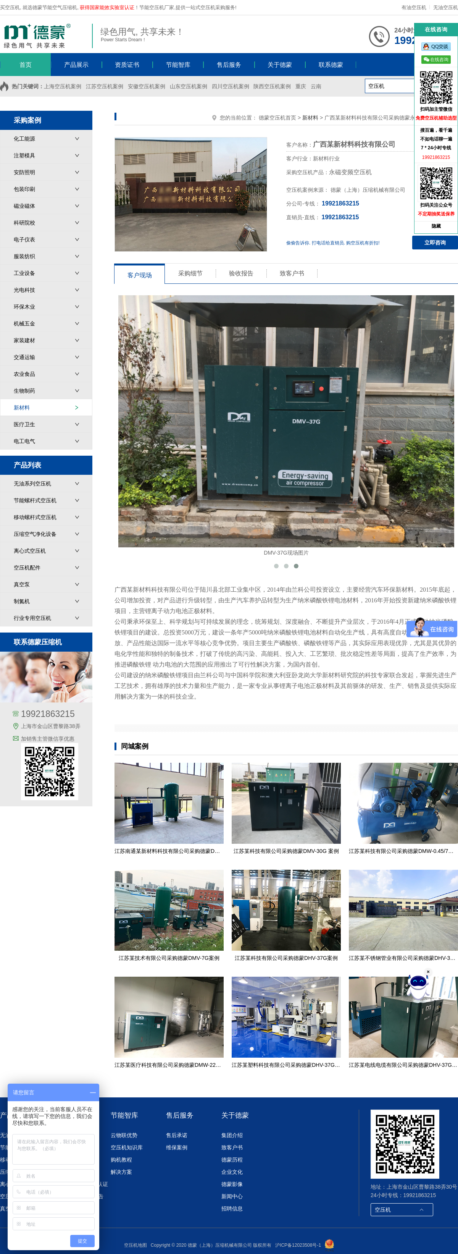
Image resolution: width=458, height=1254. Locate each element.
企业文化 (232, 1172)
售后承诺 (176, 1135)
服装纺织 (24, 256)
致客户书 (232, 1147)
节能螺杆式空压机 (35, 500)
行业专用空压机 (32, 618)
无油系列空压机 (32, 484)
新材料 (22, 408)
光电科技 (24, 290)
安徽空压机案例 (146, 86)
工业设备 (24, 273)
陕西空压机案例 (272, 86)
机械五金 (24, 323)
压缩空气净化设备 (35, 534)
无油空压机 (445, 7)
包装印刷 (24, 189)
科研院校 (24, 223)
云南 (316, 86)
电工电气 (24, 441)
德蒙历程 (232, 1160)
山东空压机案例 (188, 86)
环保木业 (24, 307)
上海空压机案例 (62, 86)
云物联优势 (124, 1135)
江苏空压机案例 (104, 86)
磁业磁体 (24, 206)
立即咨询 (435, 242)
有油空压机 (415, 7)
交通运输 (24, 357)
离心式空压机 (30, 551)
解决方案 (121, 1172)
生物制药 (24, 391)
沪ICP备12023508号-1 (298, 1245)
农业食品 (24, 374)
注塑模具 (24, 155)
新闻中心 (232, 1196)
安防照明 (24, 172)
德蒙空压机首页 (277, 118)
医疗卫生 (24, 424)
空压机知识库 (127, 1147)
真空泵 (22, 584)
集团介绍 (232, 1135)
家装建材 (24, 340)
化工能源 (24, 139)
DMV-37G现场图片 (286, 425)
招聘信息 (232, 1208)
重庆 (300, 86)
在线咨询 (436, 59)
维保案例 (176, 1147)
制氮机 (22, 601)
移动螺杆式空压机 (35, 517)
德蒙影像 (232, 1184)
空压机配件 (27, 568)
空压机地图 (135, 1245)
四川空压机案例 (230, 86)
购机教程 (121, 1160)
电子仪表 (24, 239)
